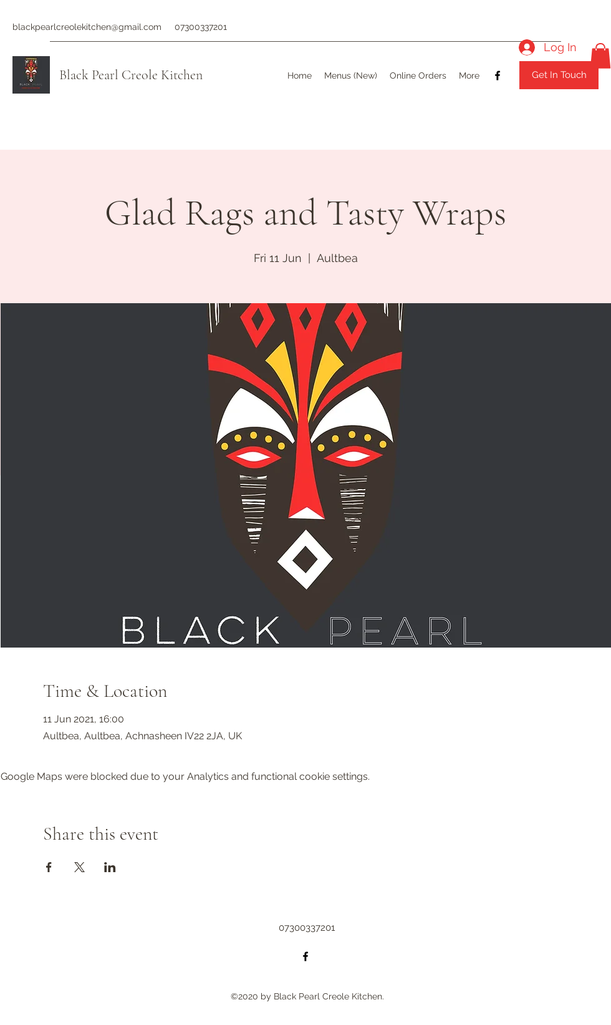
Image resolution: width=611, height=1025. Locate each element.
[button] (600, 56)
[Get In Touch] (559, 75)
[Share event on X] (79, 867)
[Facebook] (497, 75)
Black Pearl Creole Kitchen (131, 75)
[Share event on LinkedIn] (110, 867)
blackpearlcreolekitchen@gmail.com (86, 27)
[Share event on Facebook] (49, 867)
